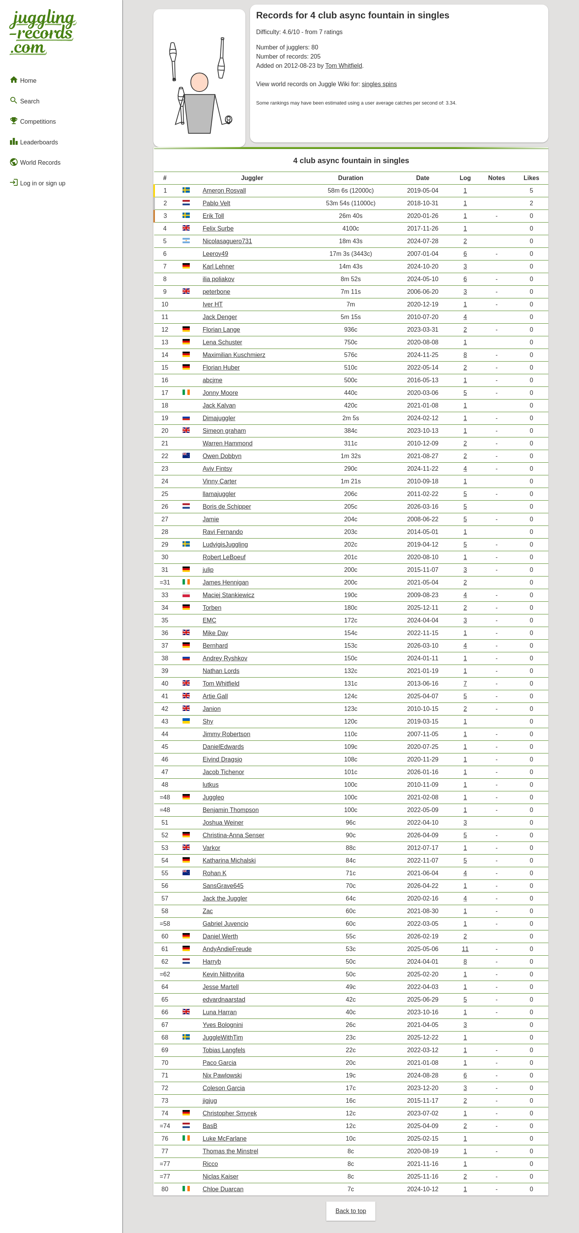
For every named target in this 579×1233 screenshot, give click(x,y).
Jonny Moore (220, 393)
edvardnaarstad (223, 999)
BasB (209, 1126)
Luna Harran (219, 1012)
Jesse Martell (220, 987)
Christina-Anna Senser (233, 835)
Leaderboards (33, 141)
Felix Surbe (218, 228)
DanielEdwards (223, 746)
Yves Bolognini (222, 1025)
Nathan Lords (220, 671)
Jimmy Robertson (226, 734)
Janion (211, 709)
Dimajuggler (218, 418)
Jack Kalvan (218, 405)
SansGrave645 (222, 886)
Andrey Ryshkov (224, 658)
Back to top (351, 1211)
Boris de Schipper (226, 506)
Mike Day (215, 633)
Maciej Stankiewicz (228, 595)
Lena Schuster (222, 342)
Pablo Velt (216, 203)
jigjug (209, 1100)
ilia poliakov (218, 279)
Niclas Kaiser (220, 1176)
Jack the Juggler (224, 898)
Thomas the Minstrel (230, 1151)
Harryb (211, 961)
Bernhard (215, 645)
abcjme (212, 380)
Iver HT (212, 304)
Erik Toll (213, 216)
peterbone (216, 291)
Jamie (210, 519)
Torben (211, 607)
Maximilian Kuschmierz (233, 355)
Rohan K (214, 873)
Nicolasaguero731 (227, 241)
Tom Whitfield (343, 65)
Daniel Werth (220, 936)
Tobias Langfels (223, 1050)
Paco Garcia (219, 1062)
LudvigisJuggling (225, 544)
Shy (207, 721)
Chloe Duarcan (222, 1189)
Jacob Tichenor (223, 772)
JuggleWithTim (222, 1037)
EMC (209, 620)
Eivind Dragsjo (222, 759)
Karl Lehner (218, 266)
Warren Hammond (227, 443)
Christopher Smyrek (229, 1113)
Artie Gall (215, 696)
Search (24, 100)
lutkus (210, 784)
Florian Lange (221, 329)
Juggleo (213, 797)
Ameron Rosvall (224, 190)
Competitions (32, 120)
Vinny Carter (219, 481)
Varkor (211, 848)
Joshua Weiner (222, 822)
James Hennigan (225, 582)
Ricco (210, 1164)
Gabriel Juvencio (225, 923)
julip (207, 570)
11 (465, 949)
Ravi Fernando (222, 532)
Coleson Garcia (223, 1088)
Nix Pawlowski (222, 1075)
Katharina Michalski (229, 860)
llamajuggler (218, 494)
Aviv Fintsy (217, 468)
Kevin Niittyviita (223, 974)
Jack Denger (219, 317)
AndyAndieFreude (227, 949)
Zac (207, 911)
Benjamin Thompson (230, 810)
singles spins (379, 84)
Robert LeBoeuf (223, 557)
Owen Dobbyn (221, 456)
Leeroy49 (215, 254)
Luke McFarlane (224, 1138)
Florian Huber (221, 367)
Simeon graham (224, 430)
